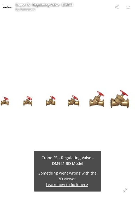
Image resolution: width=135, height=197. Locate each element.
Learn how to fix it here (67, 184)
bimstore (27, 9)
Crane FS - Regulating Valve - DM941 (44, 4)
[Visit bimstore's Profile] (7, 7)
